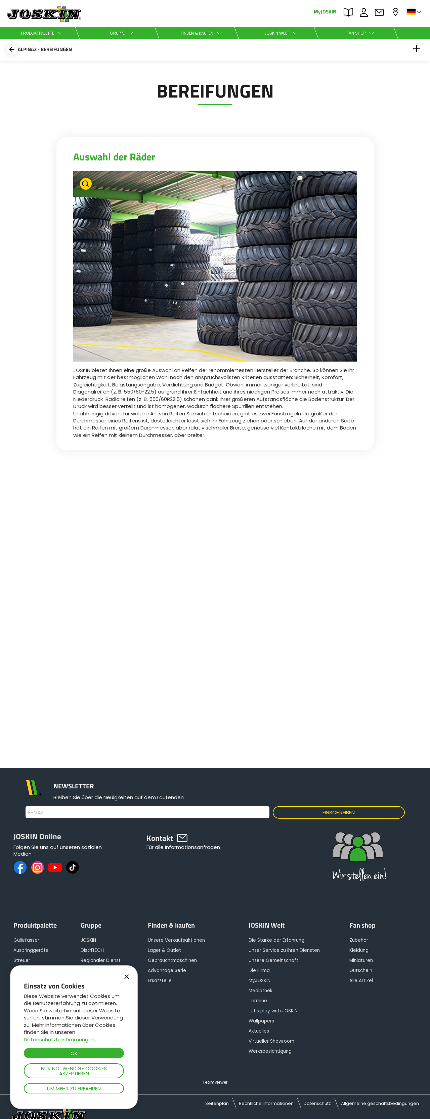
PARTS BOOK (350, 12)
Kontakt (381, 12)
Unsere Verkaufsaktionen (176, 940)
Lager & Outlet (164, 950)
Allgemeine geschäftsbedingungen (380, 1103)
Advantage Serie (167, 970)
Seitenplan (217, 1103)
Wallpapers (261, 1021)
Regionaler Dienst (101, 960)
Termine (258, 1001)
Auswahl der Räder (114, 156)
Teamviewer (215, 1082)
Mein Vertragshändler (396, 11)
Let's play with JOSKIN (273, 1011)
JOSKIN (88, 940)
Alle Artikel (361, 980)
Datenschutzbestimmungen (59, 1039)
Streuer (21, 960)
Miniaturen (361, 960)
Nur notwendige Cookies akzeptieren (74, 1071)
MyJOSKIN (325, 11)
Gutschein (360, 970)
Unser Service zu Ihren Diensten (284, 950)
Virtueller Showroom (271, 1041)
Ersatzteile (160, 980)
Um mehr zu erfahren (74, 1088)
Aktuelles (259, 1031)
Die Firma (259, 970)
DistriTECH (92, 950)
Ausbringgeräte (31, 950)
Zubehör (358, 940)
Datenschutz (317, 1103)
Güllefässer (26, 940)
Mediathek (260, 990)
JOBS (365, 12)
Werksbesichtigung (270, 1051)
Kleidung (359, 950)
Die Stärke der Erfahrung (276, 940)
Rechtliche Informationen (266, 1103)
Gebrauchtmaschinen (172, 960)
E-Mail (36, 812)
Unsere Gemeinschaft (273, 960)
